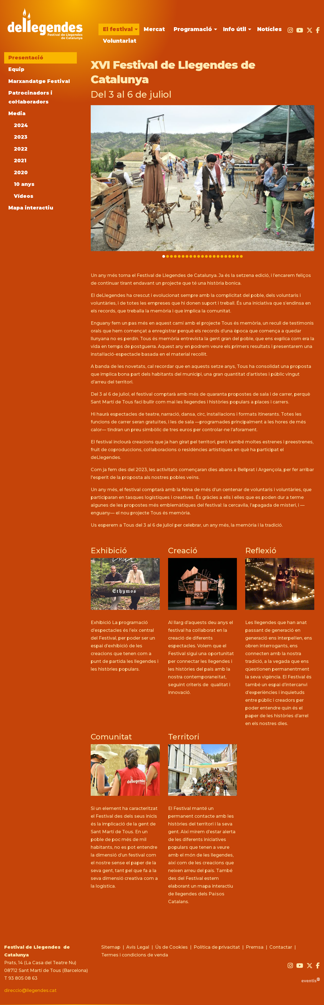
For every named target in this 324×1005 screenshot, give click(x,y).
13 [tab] (210, 256)
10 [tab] (198, 256)
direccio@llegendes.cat (30, 991)
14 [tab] (214, 256)
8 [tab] (190, 256)
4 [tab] (175, 256)
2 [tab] (167, 256)
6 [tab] (183, 256)
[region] (202, 182)
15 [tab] (218, 256)
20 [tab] (237, 256)
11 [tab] (202, 256)
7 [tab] (187, 256)
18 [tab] (229, 256)
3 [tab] (171, 256)
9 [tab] (194, 256)
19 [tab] (233, 256)
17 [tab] (225, 256)
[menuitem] (118, 29)
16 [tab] (222, 256)
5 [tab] (179, 256)
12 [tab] (206, 256)
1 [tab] (163, 256)
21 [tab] (241, 256)
